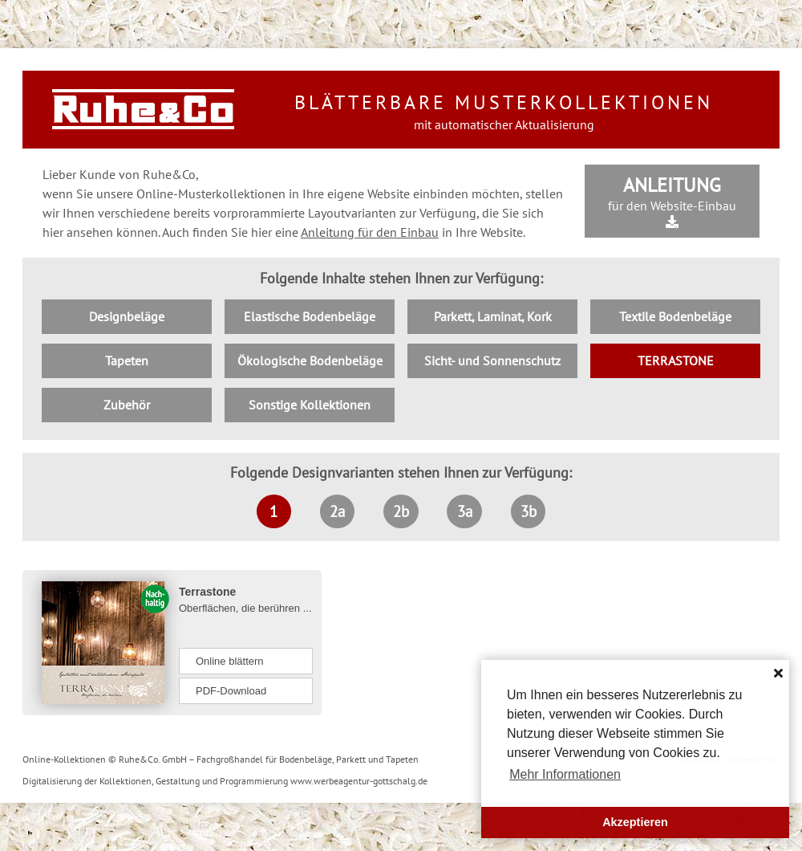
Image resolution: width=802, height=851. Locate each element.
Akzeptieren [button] (635, 822)
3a (464, 511)
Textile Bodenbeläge (675, 316)
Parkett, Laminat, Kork (493, 316)
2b (401, 511)
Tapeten (126, 360)
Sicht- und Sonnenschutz (492, 360)
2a (337, 511)
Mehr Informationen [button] (565, 774)
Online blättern (230, 661)
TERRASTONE (676, 360)
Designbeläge (126, 316)
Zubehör (126, 405)
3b (528, 511)
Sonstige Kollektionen (310, 405)
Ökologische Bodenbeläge (310, 360)
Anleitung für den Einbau (370, 232)
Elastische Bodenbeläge (309, 316)
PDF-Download (231, 691)
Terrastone (207, 591)
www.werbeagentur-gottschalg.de (358, 781)
